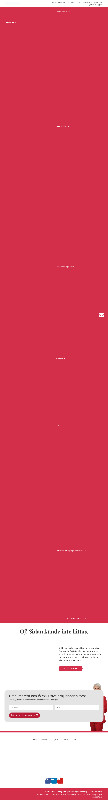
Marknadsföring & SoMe (66, 266)
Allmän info (98, 2)
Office (59, 425)
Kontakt (65, 739)
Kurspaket (71, 618)
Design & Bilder (63, 11)
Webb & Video (62, 126)
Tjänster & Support (95, 4)
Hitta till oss (87, 2)
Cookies (44, 739)
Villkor (34, 739)
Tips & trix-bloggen (58, 2)
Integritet (55, 739)
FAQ (79, 2)
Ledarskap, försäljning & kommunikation (72, 550)
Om (74, 739)
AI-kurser (60, 358)
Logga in (83, 618)
